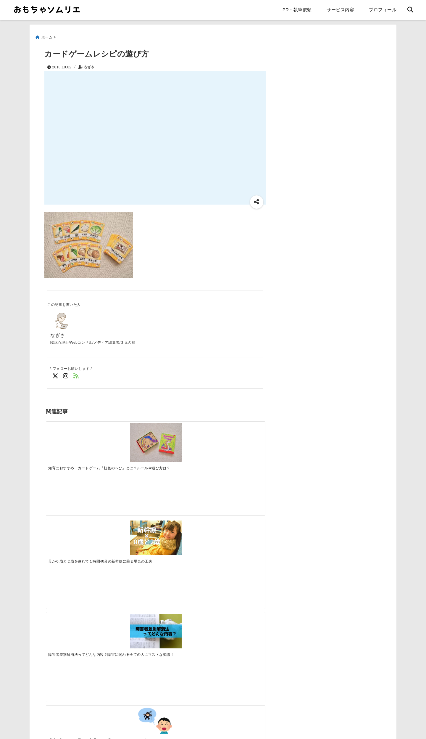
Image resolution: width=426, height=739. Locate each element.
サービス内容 (340, 9)
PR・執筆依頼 (297, 9)
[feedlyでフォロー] (76, 375)
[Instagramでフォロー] (66, 375)
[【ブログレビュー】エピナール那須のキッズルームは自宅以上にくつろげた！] (182, 532)
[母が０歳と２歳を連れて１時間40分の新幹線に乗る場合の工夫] (127, 436)
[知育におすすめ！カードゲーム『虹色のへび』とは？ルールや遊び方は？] (73, 438)
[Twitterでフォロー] (55, 375)
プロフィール (382, 9)
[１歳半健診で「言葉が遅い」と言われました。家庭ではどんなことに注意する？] (237, 530)
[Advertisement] (97, 642)
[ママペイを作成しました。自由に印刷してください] (127, 532)
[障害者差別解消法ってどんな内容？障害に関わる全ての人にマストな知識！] (182, 436)
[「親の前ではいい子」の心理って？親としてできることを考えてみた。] (237, 432)
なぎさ (89, 64)
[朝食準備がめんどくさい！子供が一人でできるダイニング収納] (73, 532)
